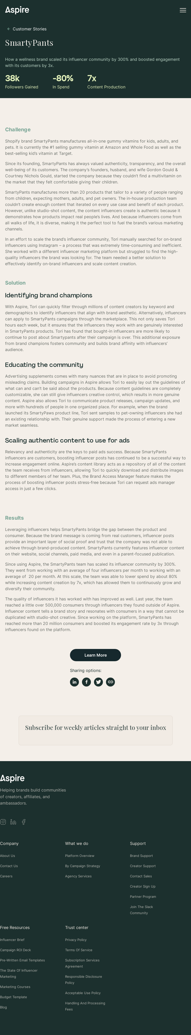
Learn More (96, 655)
